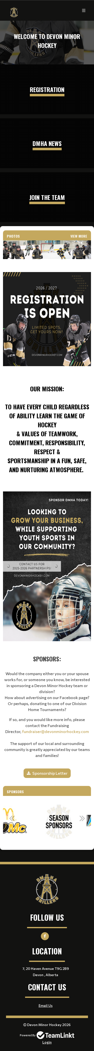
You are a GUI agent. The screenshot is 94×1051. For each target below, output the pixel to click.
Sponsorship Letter (49, 773)
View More (78, 236)
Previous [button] (12, 818)
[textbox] (47, 368)
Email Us (46, 1005)
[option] (28, 821)
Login (47, 1042)
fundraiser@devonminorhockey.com (55, 731)
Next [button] (82, 818)
